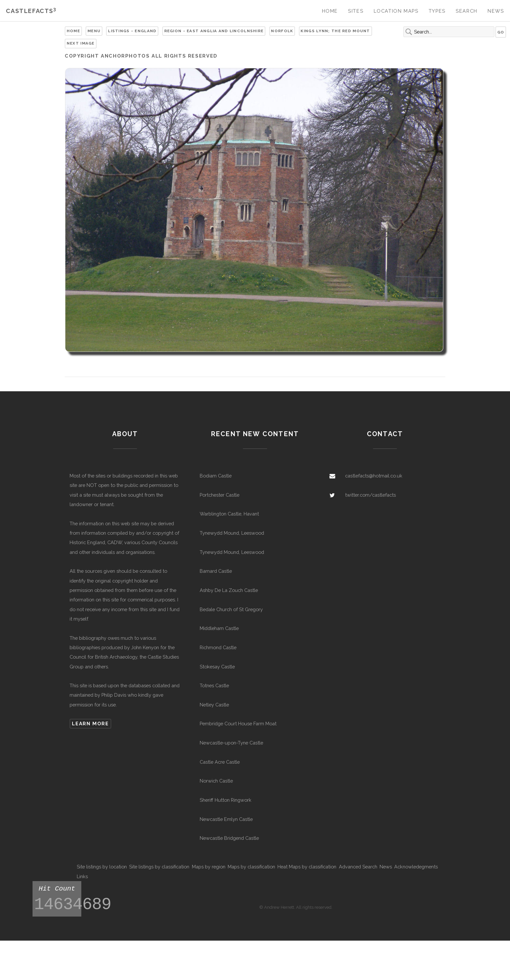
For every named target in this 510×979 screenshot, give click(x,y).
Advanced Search (358, 866)
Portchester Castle (219, 495)
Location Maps (396, 11)
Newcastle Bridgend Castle (229, 838)
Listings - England (132, 31)
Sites (355, 11)
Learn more (90, 723)
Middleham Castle (219, 628)
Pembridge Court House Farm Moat (238, 723)
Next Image (81, 43)
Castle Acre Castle (220, 762)
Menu (94, 31)
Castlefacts (31, 10)
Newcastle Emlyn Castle (226, 819)
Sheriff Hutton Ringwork (225, 800)
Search (466, 11)
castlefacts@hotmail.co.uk (373, 475)
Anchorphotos (125, 56)
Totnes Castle (214, 685)
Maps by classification (251, 866)
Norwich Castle (216, 781)
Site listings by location (102, 866)
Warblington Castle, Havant (229, 513)
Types (437, 11)
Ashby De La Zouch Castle (229, 590)
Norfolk (282, 31)
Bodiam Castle (216, 475)
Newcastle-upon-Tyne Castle (231, 742)
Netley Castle (214, 704)
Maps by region (208, 866)
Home (330, 11)
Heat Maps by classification (306, 866)
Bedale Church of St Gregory (231, 609)
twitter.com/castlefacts (370, 495)
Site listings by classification (159, 866)
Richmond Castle (218, 647)
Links (82, 876)
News (496, 11)
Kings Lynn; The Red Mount (335, 31)
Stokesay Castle (217, 666)
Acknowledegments (416, 866)
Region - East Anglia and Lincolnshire (214, 31)
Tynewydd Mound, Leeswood (232, 533)
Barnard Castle (216, 571)
